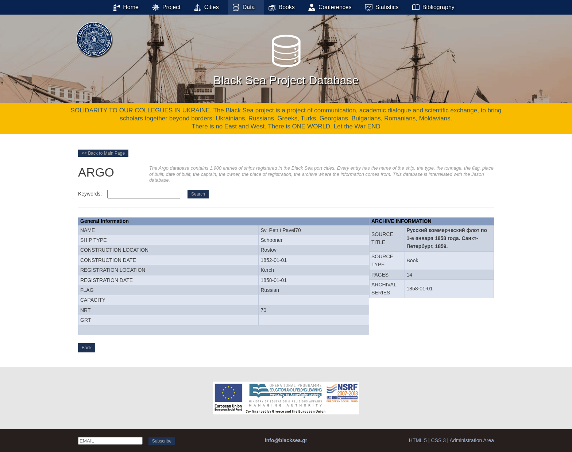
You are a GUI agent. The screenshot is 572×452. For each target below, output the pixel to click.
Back (87, 347)
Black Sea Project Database (286, 58)
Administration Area (472, 440)
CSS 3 (438, 440)
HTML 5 (418, 440)
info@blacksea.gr (286, 440)
